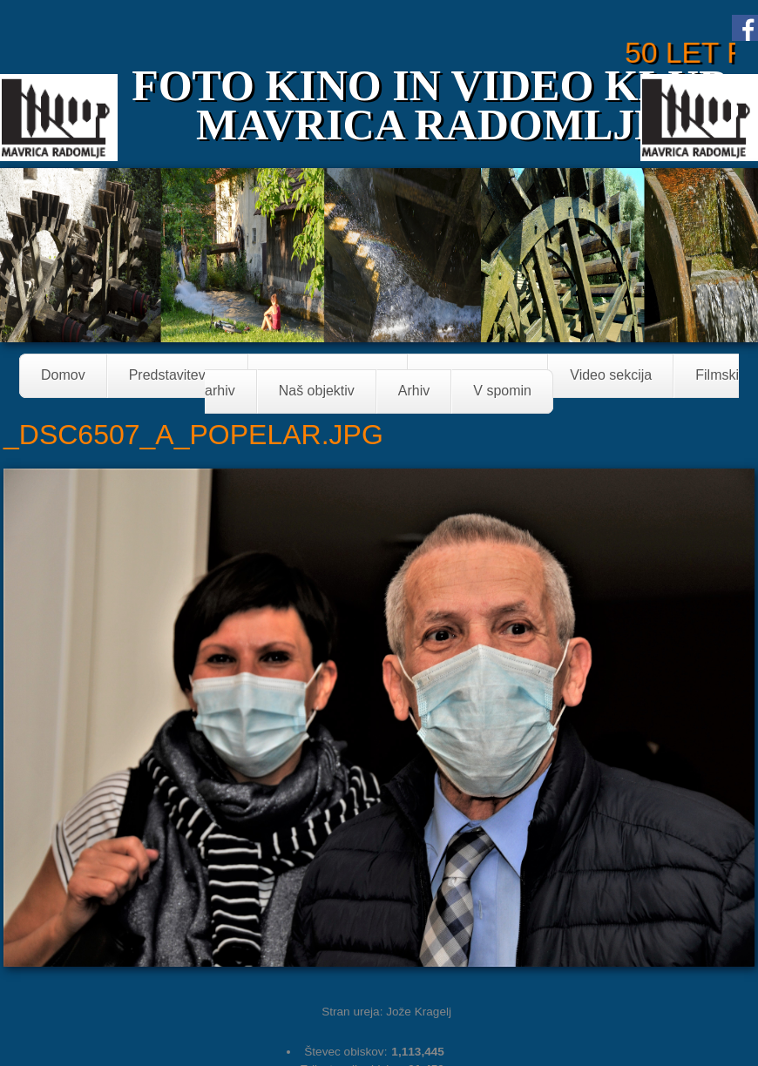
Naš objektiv (317, 391)
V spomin (502, 391)
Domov (63, 375)
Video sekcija (611, 375)
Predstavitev (172, 376)
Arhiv (414, 391)
